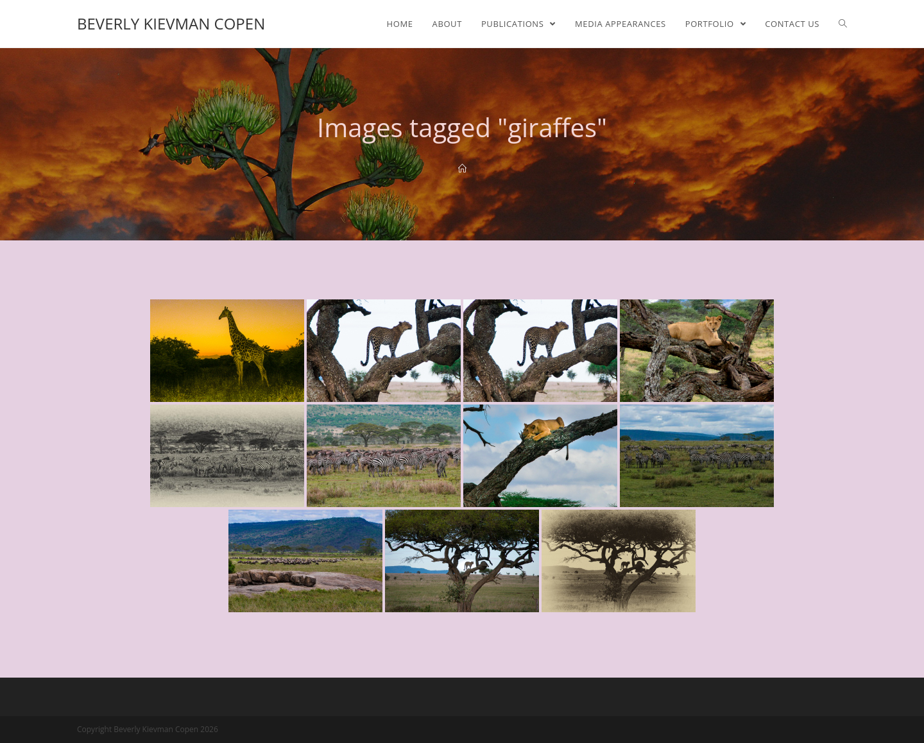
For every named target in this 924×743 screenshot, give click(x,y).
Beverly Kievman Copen (171, 23)
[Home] (462, 168)
